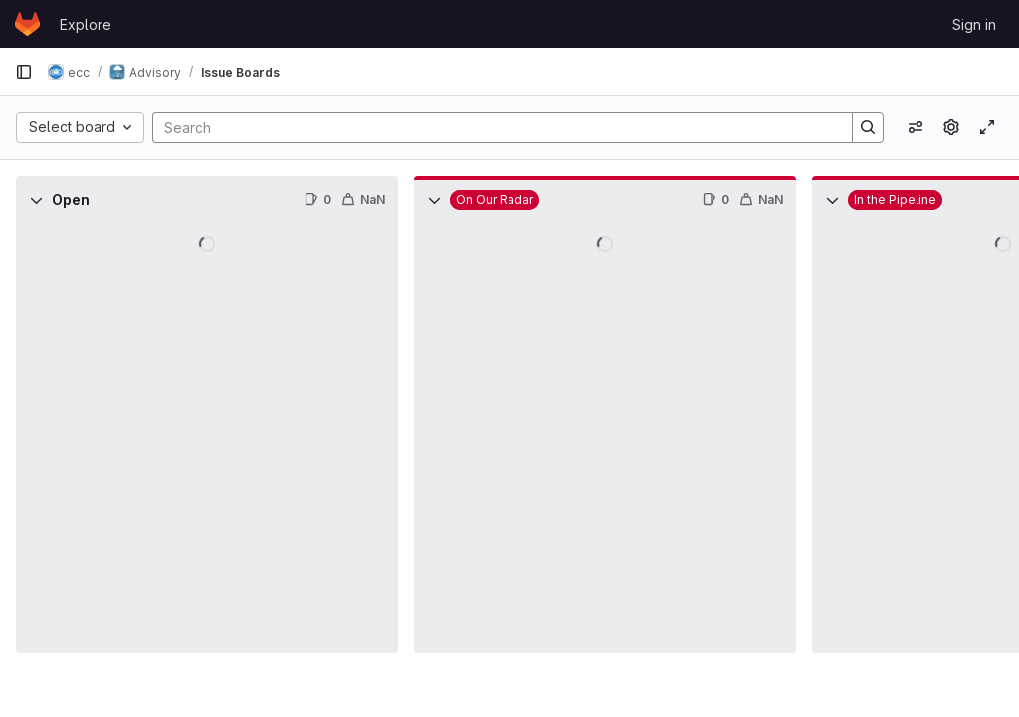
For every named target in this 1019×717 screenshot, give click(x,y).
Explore (85, 24)
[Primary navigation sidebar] (24, 72)
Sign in (974, 24)
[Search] (492, 127)
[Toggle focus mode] (987, 127)
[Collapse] (36, 200)
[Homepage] (27, 24)
